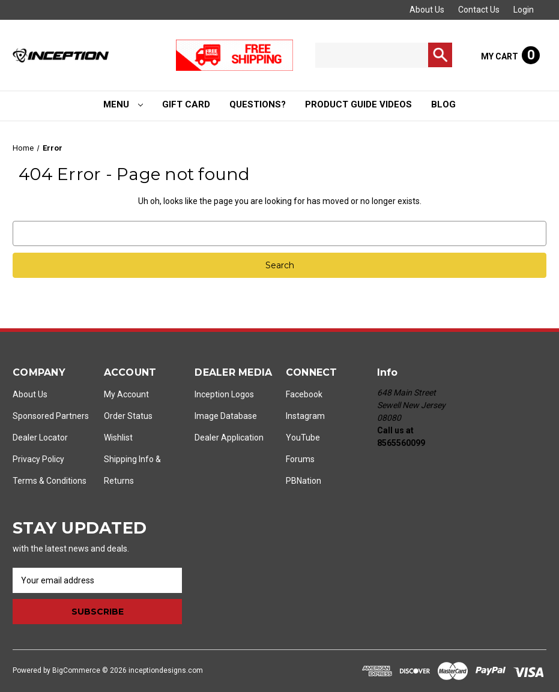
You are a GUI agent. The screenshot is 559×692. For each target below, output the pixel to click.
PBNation (303, 481)
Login (523, 9)
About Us (426, 9)
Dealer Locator (40, 437)
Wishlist (118, 437)
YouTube (303, 437)
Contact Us (479, 9)
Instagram (305, 416)
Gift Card (186, 104)
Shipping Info (129, 459)
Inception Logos (224, 394)
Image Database (226, 416)
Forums (300, 459)
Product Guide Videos (358, 104)
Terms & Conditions (49, 481)
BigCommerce (76, 670)
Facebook (304, 394)
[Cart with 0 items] (510, 55)
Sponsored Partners (51, 416)
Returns (119, 481)
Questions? (257, 104)
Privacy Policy (38, 459)
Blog (443, 104)
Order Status (128, 416)
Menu (123, 104)
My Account (126, 394)
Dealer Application (229, 437)
